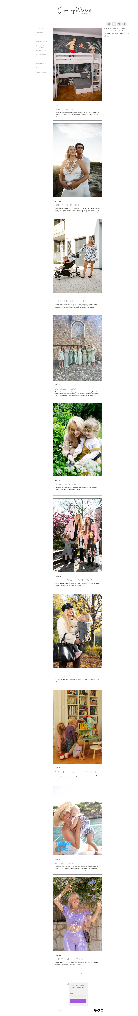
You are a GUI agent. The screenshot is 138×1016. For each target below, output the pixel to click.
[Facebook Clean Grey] (124, 24)
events (110, 31)
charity (123, 28)
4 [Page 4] (81, 973)
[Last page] (92, 973)
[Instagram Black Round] (102, 1010)
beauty (114, 28)
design (106, 31)
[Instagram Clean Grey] (108, 24)
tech (105, 36)
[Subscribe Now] (78, 1001)
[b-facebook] (95, 1010)
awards (108, 28)
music (112, 33)
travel (109, 36)
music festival (119, 33)
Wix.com (60, 1010)
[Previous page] (66, 973)
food (105, 33)
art (104, 28)
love (108, 33)
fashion (116, 31)
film (120, 31)
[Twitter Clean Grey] (119, 24)
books (118, 28)
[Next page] (88, 973)
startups (126, 33)
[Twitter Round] (98, 1010)
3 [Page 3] (77, 973)
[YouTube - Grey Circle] (114, 24)
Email (71, 993)
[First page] (62, 973)
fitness (124, 31)
